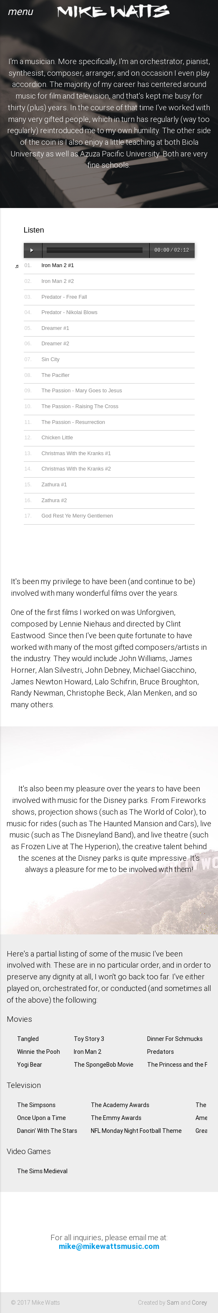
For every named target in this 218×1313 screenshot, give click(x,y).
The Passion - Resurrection (73, 422)
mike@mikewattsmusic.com (109, 1246)
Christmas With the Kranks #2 (76, 469)
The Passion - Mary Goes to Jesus (82, 391)
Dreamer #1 (56, 328)
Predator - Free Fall (64, 297)
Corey (199, 1302)
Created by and (172, 1302)
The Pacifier (56, 375)
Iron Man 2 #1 (58, 265)
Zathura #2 (54, 500)
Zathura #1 (54, 485)
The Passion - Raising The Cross (80, 406)
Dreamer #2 (56, 344)
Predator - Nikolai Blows (70, 312)
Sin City (51, 359)
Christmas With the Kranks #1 (76, 453)
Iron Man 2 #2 (58, 281)
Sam (173, 1302)
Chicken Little (57, 438)
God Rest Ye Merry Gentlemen (77, 516)
